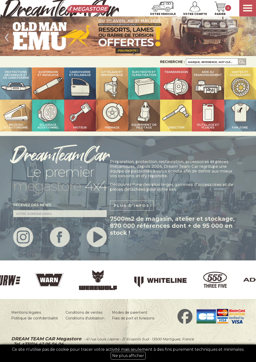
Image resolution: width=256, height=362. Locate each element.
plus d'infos (132, 205)
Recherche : (172, 62)
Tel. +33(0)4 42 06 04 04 (38, 344)
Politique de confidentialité (34, 318)
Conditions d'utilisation (85, 318)
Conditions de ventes (84, 312)
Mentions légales (26, 312)
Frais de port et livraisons (133, 318)
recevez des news (32, 205)
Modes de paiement (129, 312)
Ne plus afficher (128, 355)
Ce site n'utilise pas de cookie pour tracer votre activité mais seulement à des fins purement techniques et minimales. (128, 353)
